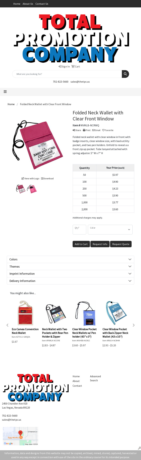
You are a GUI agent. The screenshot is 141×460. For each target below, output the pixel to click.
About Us (28, 3)
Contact (77, 385)
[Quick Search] (67, 74)
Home (16, 3)
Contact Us (41, 3)
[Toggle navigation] (5, 91)
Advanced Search (95, 378)
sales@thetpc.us (80, 81)
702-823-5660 (60, 81)
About (76, 381)
